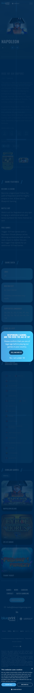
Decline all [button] (24, 684)
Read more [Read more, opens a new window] (13, 681)
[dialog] (17, 680)
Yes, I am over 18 (16, 352)
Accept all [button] (8, 684)
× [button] (32, 668)
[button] (17, 689)
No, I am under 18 (17, 357)
